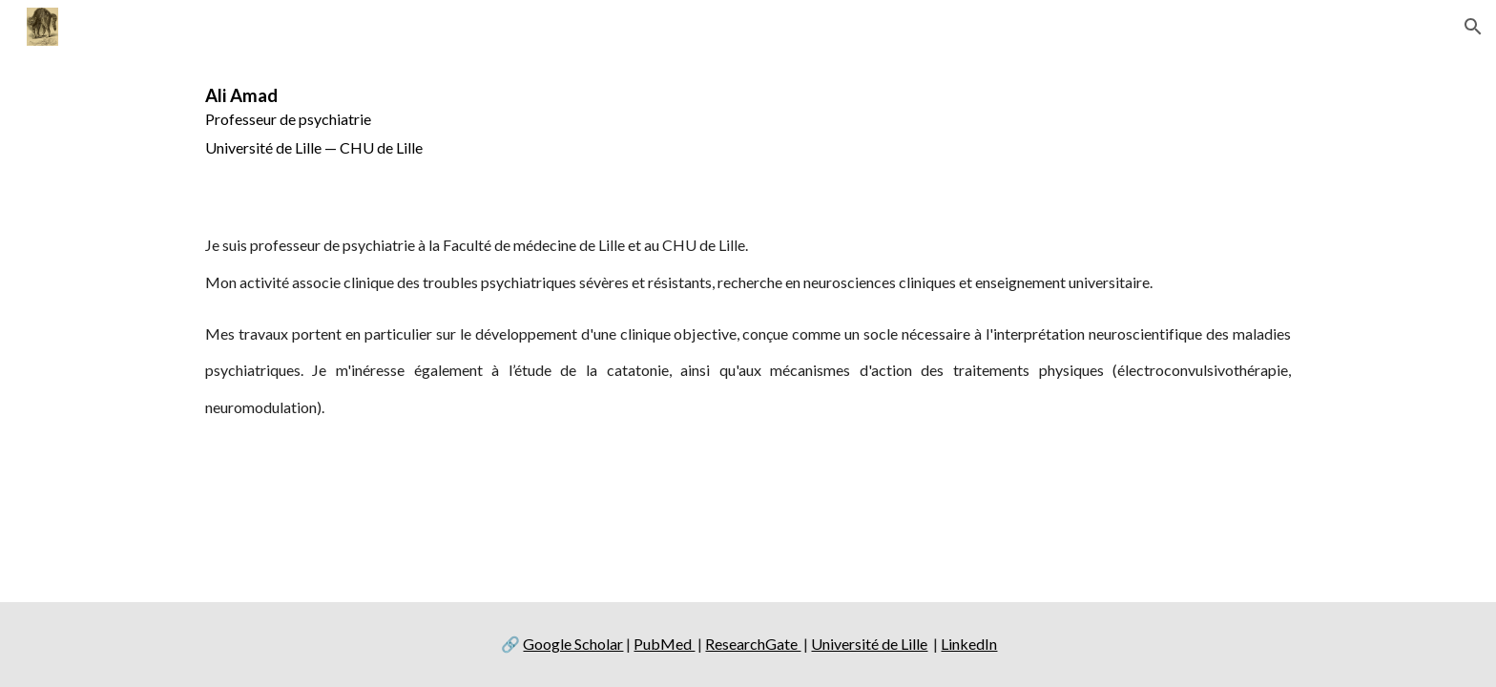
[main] (748, 125)
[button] (1473, 27)
